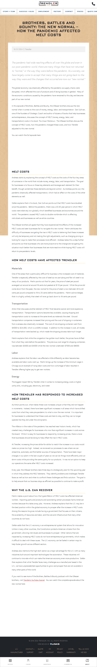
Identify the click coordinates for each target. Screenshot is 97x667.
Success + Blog (26, 11)
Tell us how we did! (83, 650)
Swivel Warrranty (71, 650)
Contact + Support (30, 650)
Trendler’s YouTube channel (34, 580)
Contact (69, 11)
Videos (80, 11)
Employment (43, 11)
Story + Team (9, 11)
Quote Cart (40, 650)
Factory (57, 11)
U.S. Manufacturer (16, 650)
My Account (50, 650)
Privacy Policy (60, 650)
